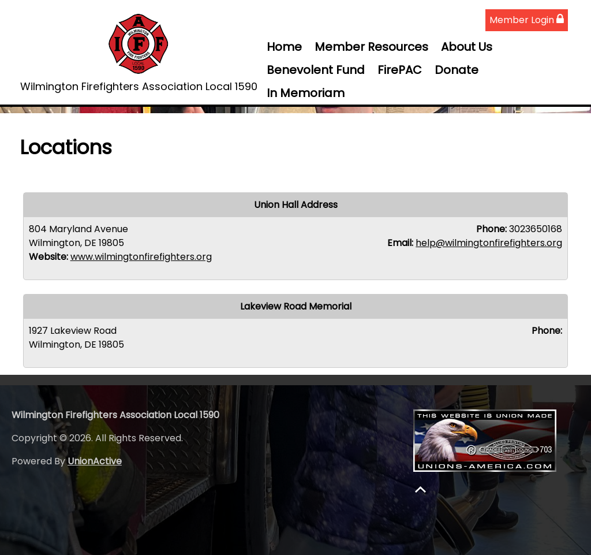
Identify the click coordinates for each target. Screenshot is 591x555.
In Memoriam (306, 93)
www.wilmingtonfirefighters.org (141, 256)
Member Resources (371, 47)
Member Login (526, 20)
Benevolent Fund (316, 70)
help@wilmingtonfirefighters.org (489, 242)
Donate (456, 70)
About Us (466, 47)
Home (284, 47)
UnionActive (95, 461)
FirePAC (399, 70)
